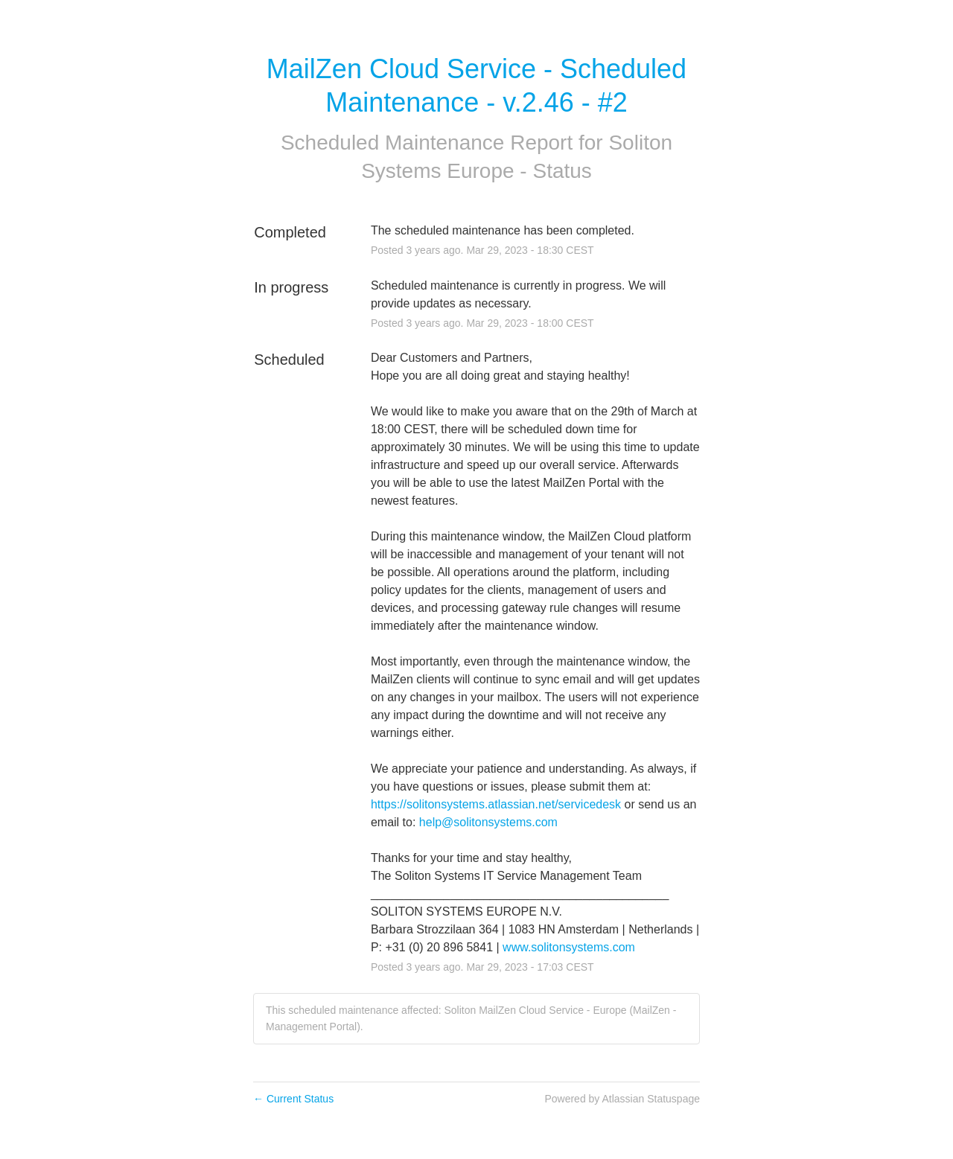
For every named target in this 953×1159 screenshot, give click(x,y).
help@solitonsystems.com (488, 822)
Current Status (293, 1099)
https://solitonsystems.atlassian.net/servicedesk (496, 804)
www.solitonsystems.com (569, 947)
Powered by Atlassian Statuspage (622, 1099)
